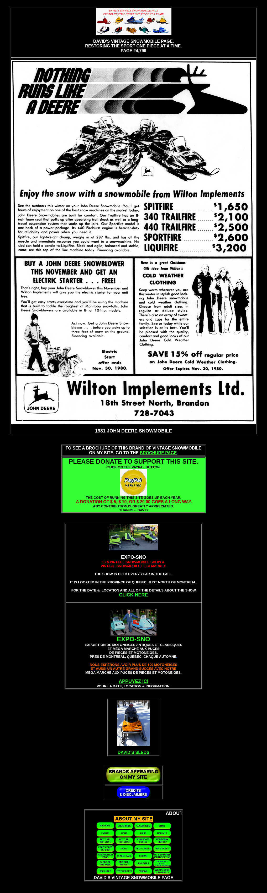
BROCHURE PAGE (158, 453)
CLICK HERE (133, 595)
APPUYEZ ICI (133, 681)
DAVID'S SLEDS (133, 752)
